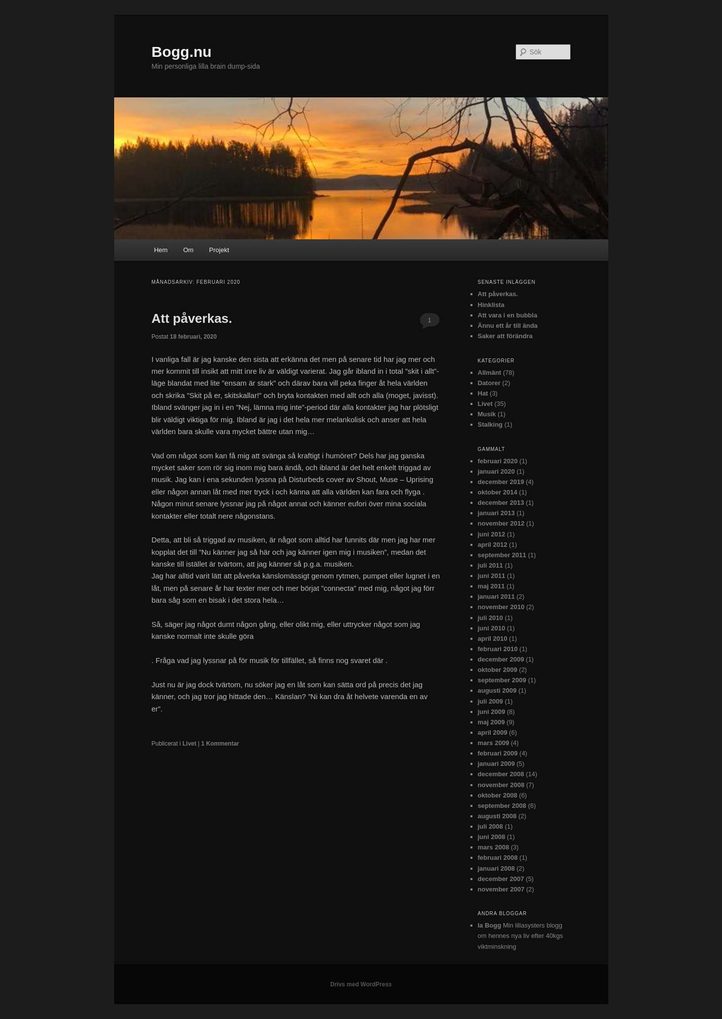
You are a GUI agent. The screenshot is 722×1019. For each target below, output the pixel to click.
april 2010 (493, 638)
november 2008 (501, 785)
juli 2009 (490, 701)
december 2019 (501, 482)
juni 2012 (492, 534)
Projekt (219, 250)
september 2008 (502, 805)
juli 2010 (490, 617)
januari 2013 (496, 513)
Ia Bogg (490, 925)
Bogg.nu (182, 52)
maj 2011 (491, 586)
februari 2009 (498, 753)
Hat (483, 393)
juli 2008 (490, 826)
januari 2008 (496, 868)
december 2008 (501, 774)
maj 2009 (491, 722)
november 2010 (501, 607)
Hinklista (491, 305)
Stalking (490, 424)
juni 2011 (492, 575)
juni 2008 (492, 837)
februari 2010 (498, 649)
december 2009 (501, 659)
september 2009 (502, 680)
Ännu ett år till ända (508, 325)
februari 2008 (498, 857)
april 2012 (493, 544)
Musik (487, 414)
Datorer (489, 383)
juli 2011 (490, 565)
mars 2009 (494, 743)
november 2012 (501, 523)
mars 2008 (494, 847)
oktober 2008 (497, 795)
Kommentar (220, 743)
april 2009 (493, 732)
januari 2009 (496, 763)
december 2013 (501, 502)
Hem (161, 250)
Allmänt (490, 372)
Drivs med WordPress (361, 984)
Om (188, 250)
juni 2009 (492, 711)
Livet (189, 743)
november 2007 (501, 889)
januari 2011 (496, 596)
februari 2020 (498, 461)
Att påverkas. (192, 318)
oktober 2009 (497, 669)
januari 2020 (496, 471)
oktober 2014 (497, 492)
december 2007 (501, 879)
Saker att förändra (505, 336)
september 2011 (502, 555)
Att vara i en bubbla (508, 315)
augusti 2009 (497, 690)
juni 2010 (492, 628)
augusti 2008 (497, 816)
